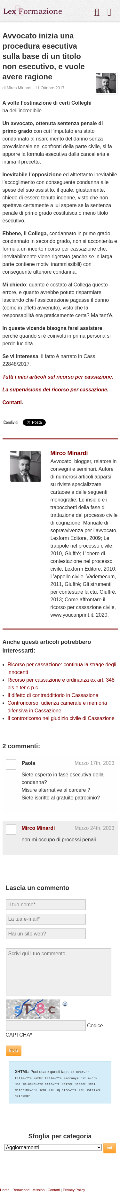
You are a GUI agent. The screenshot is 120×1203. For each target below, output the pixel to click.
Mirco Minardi (19, 87)
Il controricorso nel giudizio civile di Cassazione (61, 718)
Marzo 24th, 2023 (95, 828)
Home (5, 1189)
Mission (39, 1189)
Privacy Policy (74, 1189)
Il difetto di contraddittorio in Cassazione (53, 695)
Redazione (21, 1189)
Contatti (12, 402)
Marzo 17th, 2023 (95, 763)
